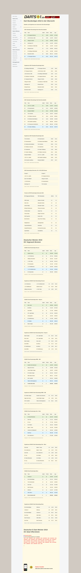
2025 (27, 538)
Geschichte (15, 47)
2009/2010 (40, 542)
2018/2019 (40, 539)
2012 (53, 540)
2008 (51, 542)
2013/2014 (42, 540)
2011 (29, 542)
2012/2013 (50, 540)
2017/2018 (47, 539)
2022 (49, 538)
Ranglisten (15, 24)
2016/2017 (54, 539)
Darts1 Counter (39, 567)
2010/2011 (33, 542)
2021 (56, 538)
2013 (46, 540)
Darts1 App (15, 53)
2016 (25, 540)
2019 (36, 539)
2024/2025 (31, 538)
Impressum (15, 64)
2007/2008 (54, 542)
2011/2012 (26, 542)
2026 (25, 538)
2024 (34, 538)
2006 (32, 543)
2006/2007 (28, 543)
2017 (51, 539)
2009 (43, 542)
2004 (41, 543)
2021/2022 (52, 538)
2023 (41, 538)
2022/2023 (45, 538)
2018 (43, 539)
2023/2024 (38, 538)
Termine (14, 22)
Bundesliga (15, 51)
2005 (39, 543)
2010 (36, 542)
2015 (32, 540)
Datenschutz (15, 66)
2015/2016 (28, 540)
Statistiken (15, 28)
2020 (29, 539)
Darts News (15, 16)
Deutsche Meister (28, 535)
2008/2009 (47, 542)
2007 (25, 543)
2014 (39, 540)
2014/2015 (35, 540)
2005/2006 (35, 543)
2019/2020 (33, 539)
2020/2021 (26, 539)
